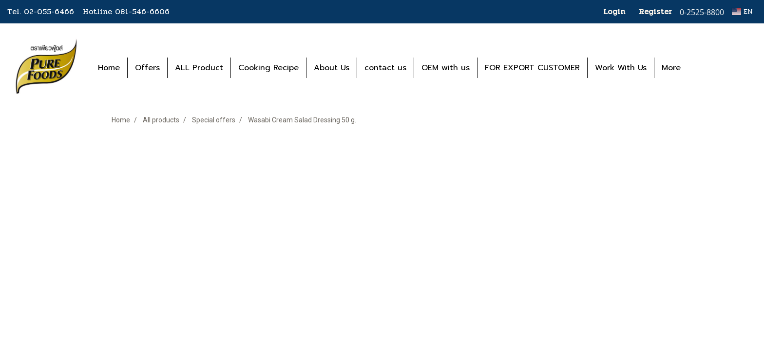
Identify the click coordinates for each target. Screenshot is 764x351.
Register (655, 11)
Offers (147, 68)
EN (742, 11)
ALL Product (199, 68)
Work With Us (621, 68)
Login (614, 11)
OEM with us (445, 68)
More (671, 68)
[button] (702, 68)
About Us (331, 68)
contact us (385, 68)
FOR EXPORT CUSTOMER (532, 68)
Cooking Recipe (268, 68)
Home (109, 68)
